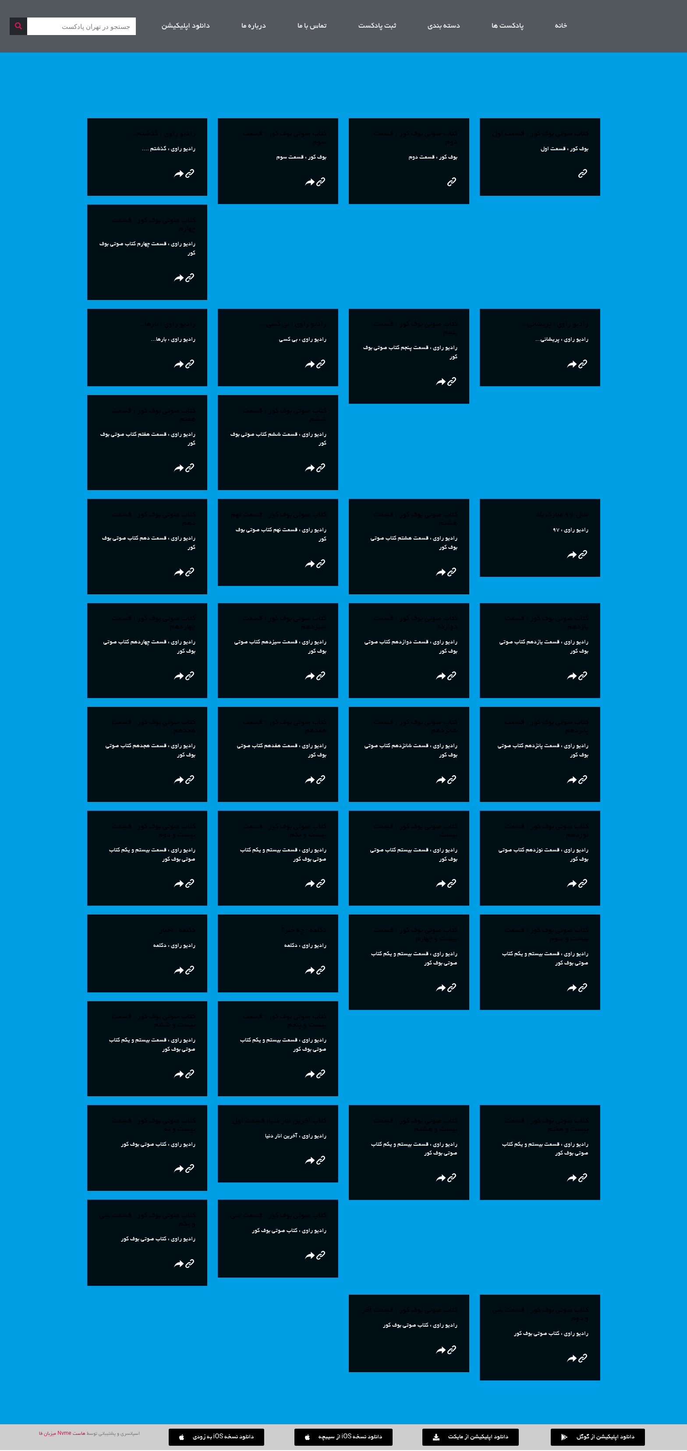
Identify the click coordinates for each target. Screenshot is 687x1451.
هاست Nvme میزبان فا (62, 1434)
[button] (217, 1438)
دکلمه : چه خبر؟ (303, 931)
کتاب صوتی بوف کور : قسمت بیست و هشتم (415, 1126)
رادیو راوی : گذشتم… (163, 134)
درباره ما (253, 26)
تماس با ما (311, 26)
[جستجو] (18, 26)
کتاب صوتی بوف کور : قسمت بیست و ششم (153, 1022)
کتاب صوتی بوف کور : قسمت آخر (409, 1311)
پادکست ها (508, 26)
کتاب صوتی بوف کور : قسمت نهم (278, 515)
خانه (561, 26)
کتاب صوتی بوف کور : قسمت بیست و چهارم (415, 935)
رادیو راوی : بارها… (167, 324)
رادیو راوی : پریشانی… (555, 324)
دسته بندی (444, 26)
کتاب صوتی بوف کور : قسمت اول (540, 134)
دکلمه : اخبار (177, 931)
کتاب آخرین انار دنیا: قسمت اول (279, 1122)
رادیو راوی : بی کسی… (293, 324)
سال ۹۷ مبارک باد (562, 515)
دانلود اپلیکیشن (186, 26)
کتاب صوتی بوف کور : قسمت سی (278, 1217)
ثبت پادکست (377, 26)
